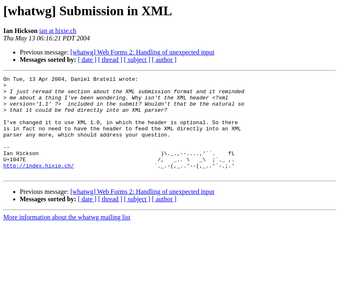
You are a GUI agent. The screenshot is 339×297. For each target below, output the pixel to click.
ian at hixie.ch (57, 30)
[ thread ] (110, 59)
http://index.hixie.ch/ (38, 184)
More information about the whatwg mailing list (66, 236)
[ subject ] (137, 59)
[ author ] (164, 59)
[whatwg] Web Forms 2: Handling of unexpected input (142, 52)
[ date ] (87, 59)
